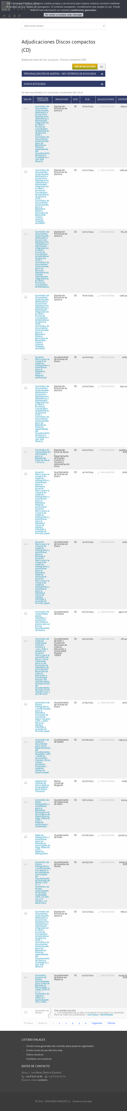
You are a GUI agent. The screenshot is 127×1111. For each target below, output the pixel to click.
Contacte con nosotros (39, 1059)
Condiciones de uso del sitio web (44, 1050)
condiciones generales (83, 10)
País (75, 100)
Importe (122, 100)
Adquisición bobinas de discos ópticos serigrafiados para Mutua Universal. (42, 786)
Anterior (42, 1023)
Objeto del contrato (43, 100)
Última (111, 1023)
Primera (28, 1023)
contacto (42, 1080)
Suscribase (92, 1015)
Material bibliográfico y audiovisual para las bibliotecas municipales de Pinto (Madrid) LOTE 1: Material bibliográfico (42, 844)
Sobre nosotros (34, 1055)
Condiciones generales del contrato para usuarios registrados (60, 1046)
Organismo (61, 100)
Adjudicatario (105, 100)
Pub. (87, 100)
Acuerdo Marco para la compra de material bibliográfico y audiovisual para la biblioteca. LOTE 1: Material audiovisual (42, 367)
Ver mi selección (85, 66)
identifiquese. (106, 1015)
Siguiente (97, 1023)
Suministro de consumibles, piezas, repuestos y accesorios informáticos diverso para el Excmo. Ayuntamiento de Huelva (42, 621)
